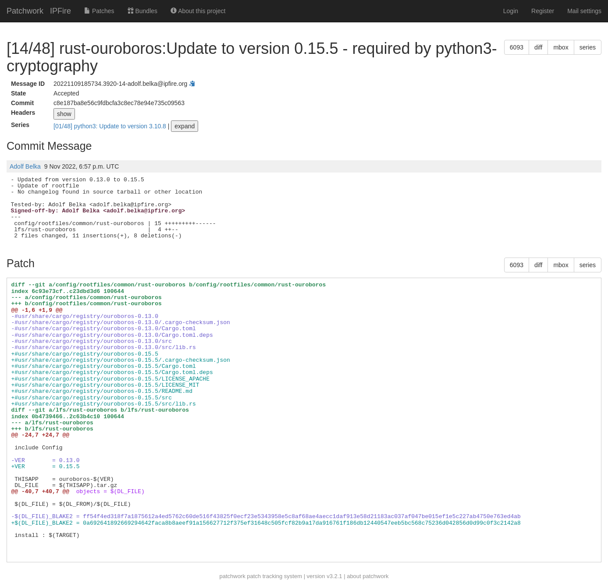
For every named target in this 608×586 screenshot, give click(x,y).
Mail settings (584, 10)
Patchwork (25, 11)
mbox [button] (560, 47)
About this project (198, 10)
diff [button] (538, 47)
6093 (516, 47)
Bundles (142, 10)
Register (542, 10)
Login (510, 10)
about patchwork (367, 576)
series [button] (588, 47)
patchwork (232, 576)
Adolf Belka (25, 166)
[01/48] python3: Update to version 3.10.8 (110, 126)
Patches (99, 10)
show (64, 113)
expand (184, 126)
